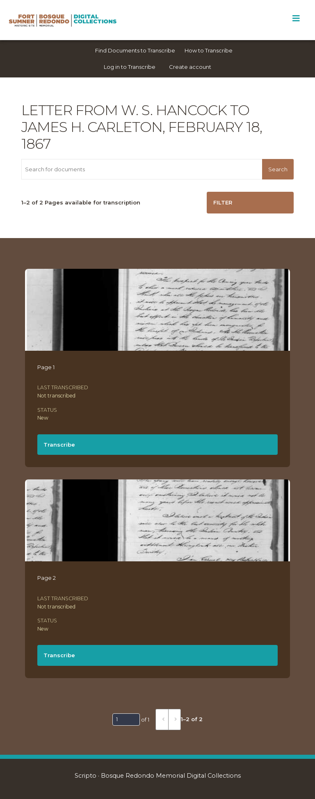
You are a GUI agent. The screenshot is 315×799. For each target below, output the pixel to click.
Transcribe (59, 444)
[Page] (126, 719)
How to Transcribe (209, 50)
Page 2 (46, 577)
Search (278, 169)
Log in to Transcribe (129, 67)
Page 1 (46, 367)
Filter (222, 202)
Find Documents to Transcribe (135, 50)
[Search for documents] (141, 169)
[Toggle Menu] (296, 18)
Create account (190, 67)
